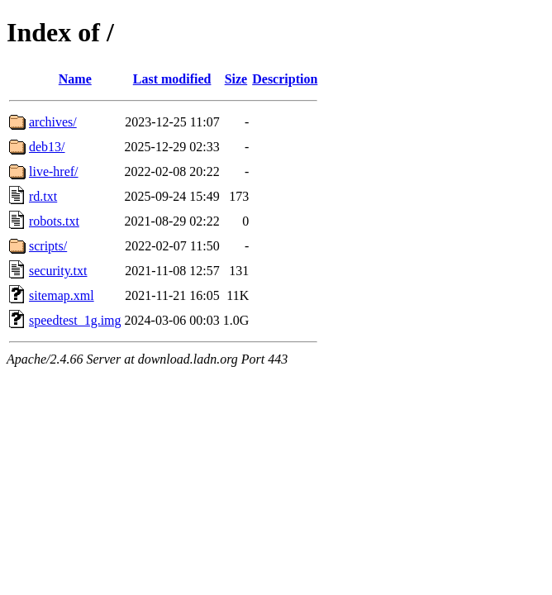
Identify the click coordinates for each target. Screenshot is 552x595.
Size (236, 79)
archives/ (53, 122)
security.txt (58, 271)
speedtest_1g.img (75, 320)
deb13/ (47, 147)
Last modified (172, 79)
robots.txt (54, 221)
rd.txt (43, 196)
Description (284, 79)
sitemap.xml (61, 295)
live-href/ (54, 171)
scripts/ (48, 246)
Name (75, 79)
